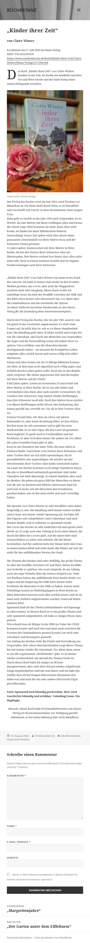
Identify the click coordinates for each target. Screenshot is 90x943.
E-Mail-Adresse (19, 842)
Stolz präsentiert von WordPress (53, 937)
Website (12, 857)
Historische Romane (18, 739)
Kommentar (16, 775)
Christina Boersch (45, 736)
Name (12, 826)
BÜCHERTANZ (22, 10)
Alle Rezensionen (70, 736)
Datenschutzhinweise (19, 937)
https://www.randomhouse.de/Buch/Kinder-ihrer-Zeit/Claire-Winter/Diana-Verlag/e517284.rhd (44, 60)
